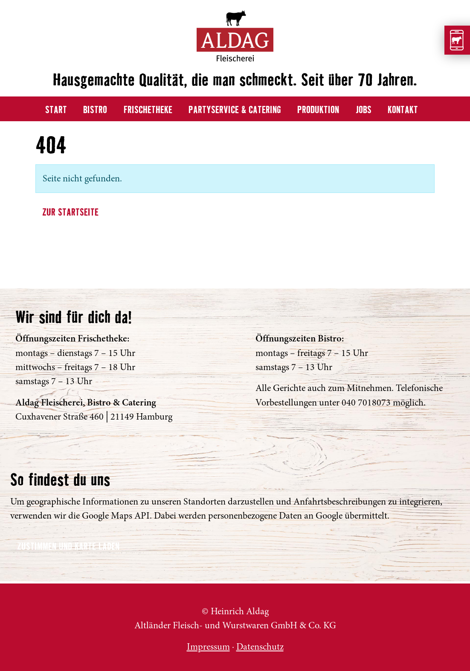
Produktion (318, 110)
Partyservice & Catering (235, 110)
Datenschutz (260, 646)
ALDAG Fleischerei (24, 617)
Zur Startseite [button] (70, 212)
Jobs (363, 110)
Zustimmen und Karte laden (68, 547)
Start (56, 110)
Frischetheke (148, 110)
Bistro (95, 110)
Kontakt (403, 110)
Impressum (208, 646)
